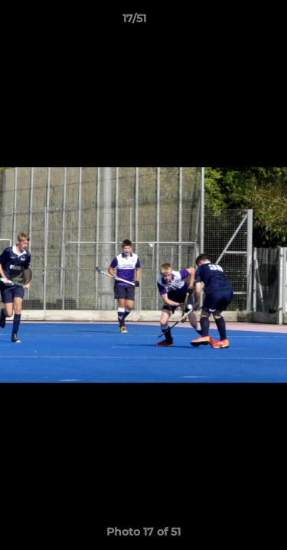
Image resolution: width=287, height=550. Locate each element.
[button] (232, 22)
